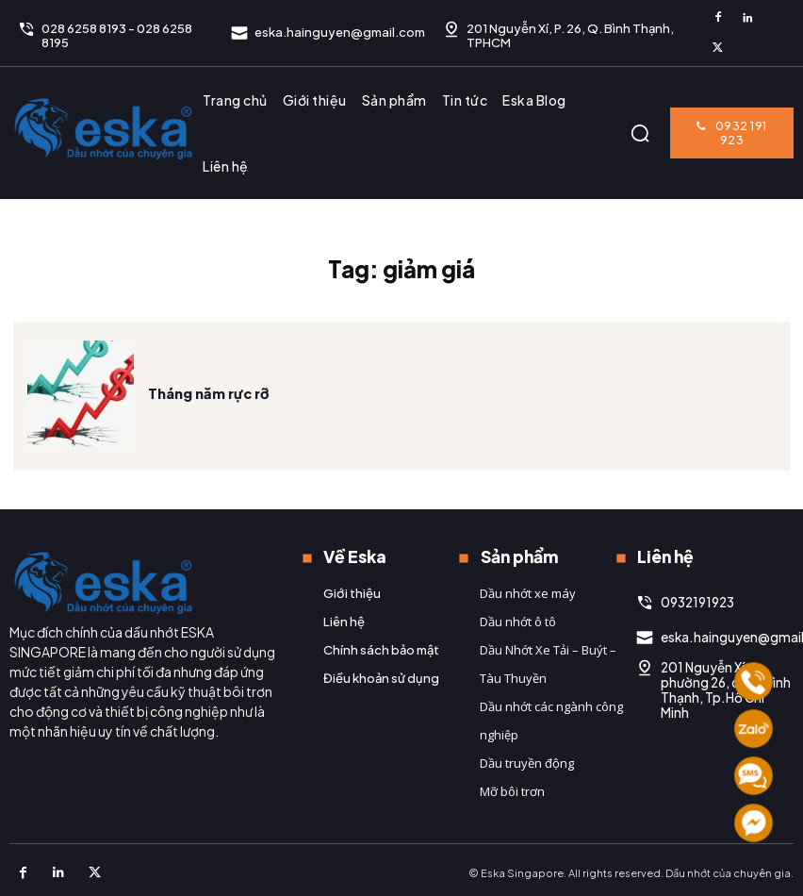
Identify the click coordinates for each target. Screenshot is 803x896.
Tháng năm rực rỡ (207, 418)
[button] (640, 133)
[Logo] (103, 128)
